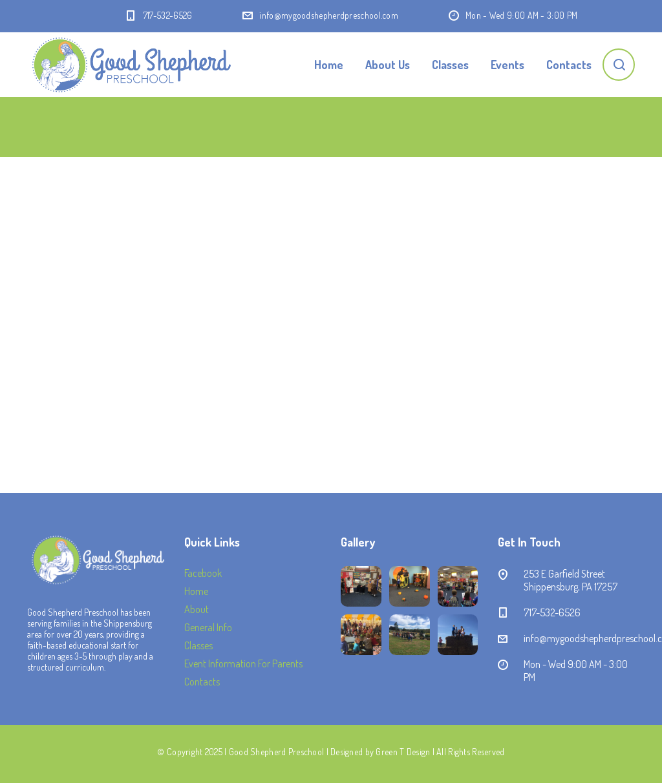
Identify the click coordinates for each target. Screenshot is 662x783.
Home (328, 64)
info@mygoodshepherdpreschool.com (328, 15)
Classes (450, 64)
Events (507, 64)
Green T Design (403, 751)
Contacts (569, 64)
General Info (208, 627)
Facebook (203, 573)
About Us (387, 64)
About (196, 609)
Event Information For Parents (243, 663)
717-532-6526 (168, 15)
